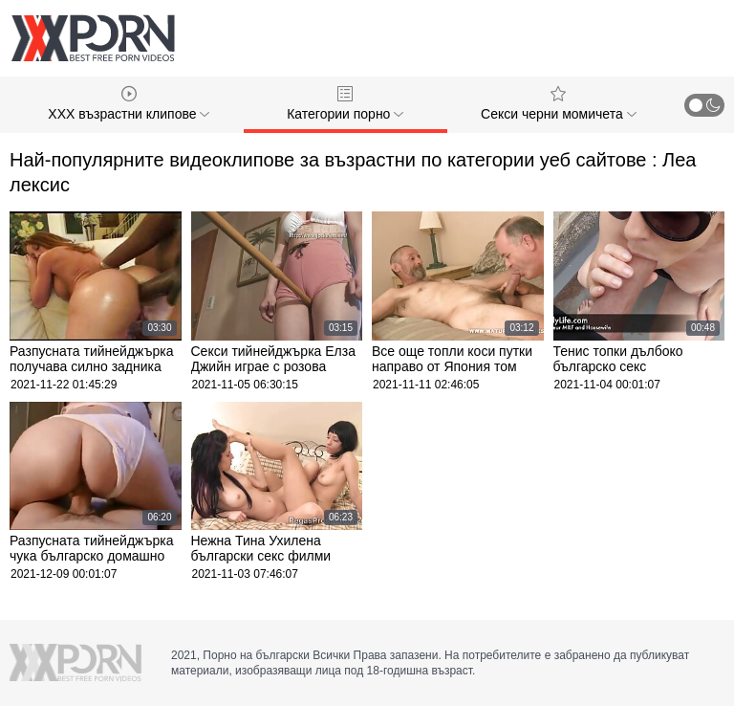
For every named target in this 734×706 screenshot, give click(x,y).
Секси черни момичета (559, 103)
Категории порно (345, 103)
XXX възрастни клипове (128, 103)
